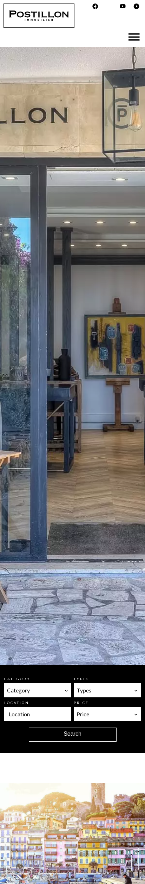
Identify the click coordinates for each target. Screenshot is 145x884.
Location (16, 703)
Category (17, 679)
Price (81, 703)
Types (81, 679)
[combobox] (37, 690)
